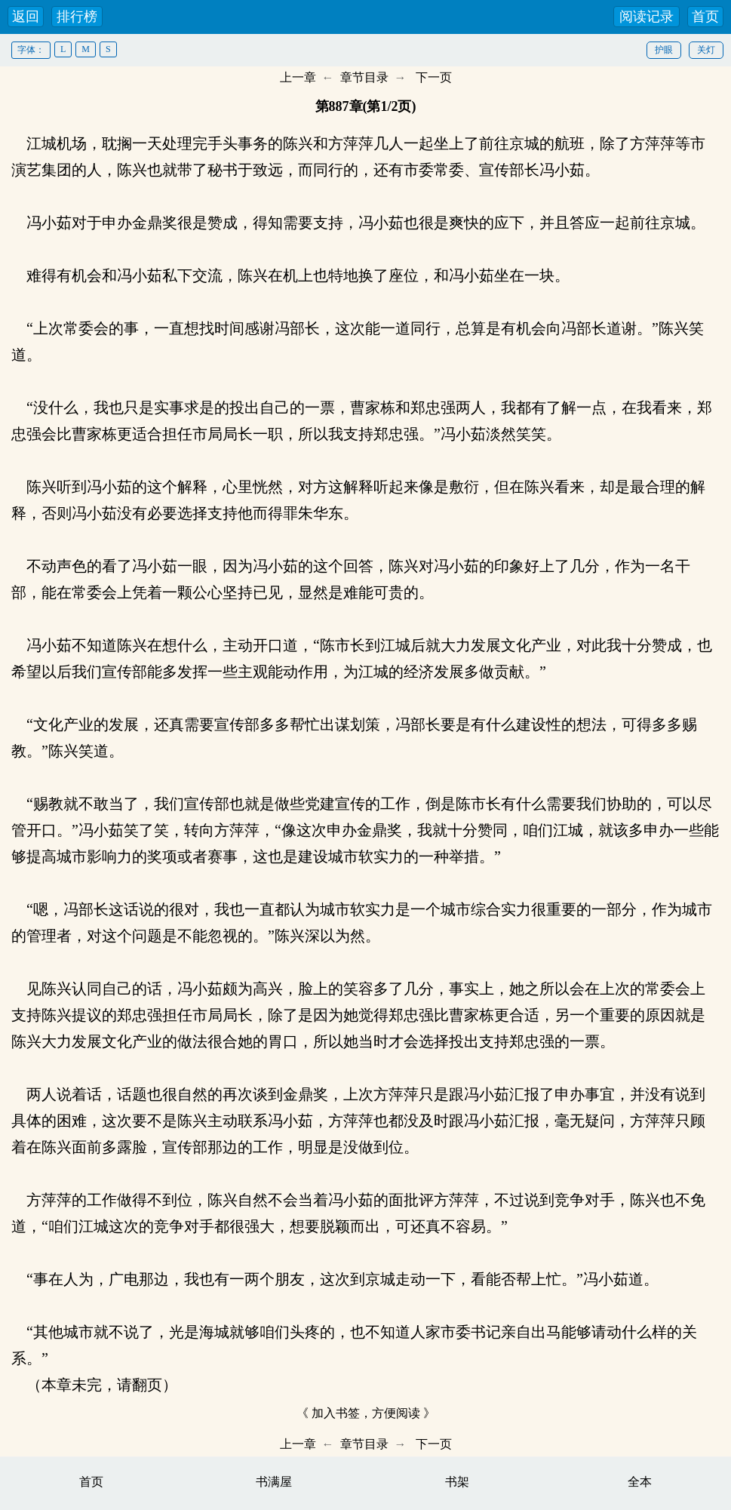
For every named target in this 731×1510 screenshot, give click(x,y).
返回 (25, 16)
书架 (457, 1481)
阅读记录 (646, 16)
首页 (705, 16)
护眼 (664, 50)
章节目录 (364, 77)
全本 (640, 1481)
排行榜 (77, 16)
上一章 (298, 77)
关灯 (706, 50)
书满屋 (274, 1481)
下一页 (434, 77)
